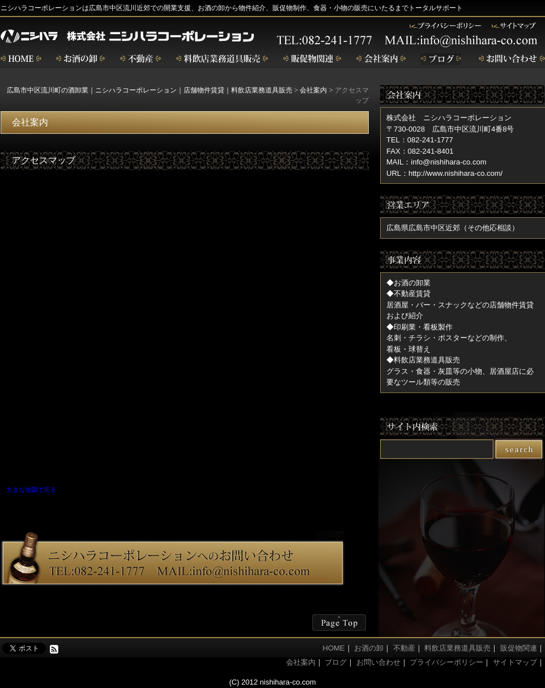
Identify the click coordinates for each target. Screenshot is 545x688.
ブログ (442, 59)
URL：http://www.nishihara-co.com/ (444, 173)
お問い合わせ (512, 59)
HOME (334, 648)
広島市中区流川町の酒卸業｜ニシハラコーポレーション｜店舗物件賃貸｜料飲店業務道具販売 (149, 90)
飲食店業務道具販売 (222, 59)
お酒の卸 (80, 59)
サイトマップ (515, 662)
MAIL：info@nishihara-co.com (436, 162)
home (21, 59)
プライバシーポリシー (446, 662)
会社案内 (381, 59)
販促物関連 (312, 59)
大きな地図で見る (31, 489)
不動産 (140, 59)
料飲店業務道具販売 (457, 648)
